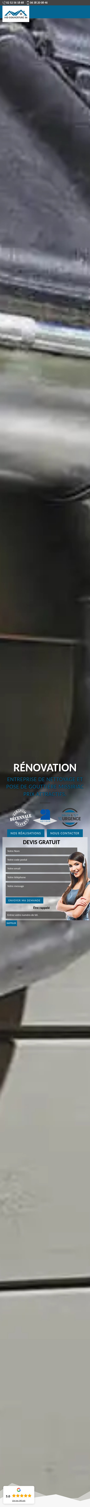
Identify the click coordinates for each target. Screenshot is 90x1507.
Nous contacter (64, 833)
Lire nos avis (18, 1500)
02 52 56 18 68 (13, 2)
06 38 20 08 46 (37, 2)
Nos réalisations (26, 833)
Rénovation (45, 767)
